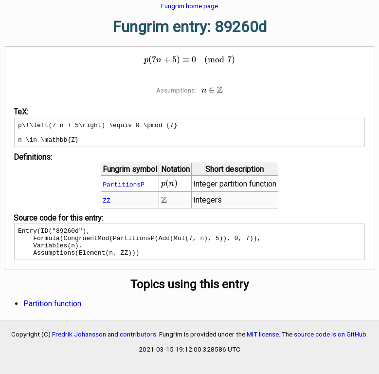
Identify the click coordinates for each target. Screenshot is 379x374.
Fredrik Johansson (79, 344)
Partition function (52, 313)
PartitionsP (123, 188)
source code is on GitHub (330, 344)
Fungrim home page (189, 6)
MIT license (263, 344)
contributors (138, 344)
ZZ (106, 204)
